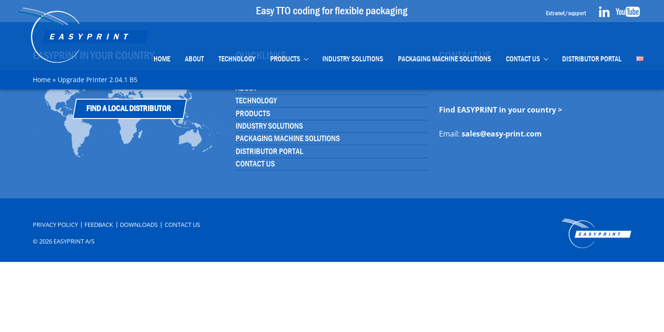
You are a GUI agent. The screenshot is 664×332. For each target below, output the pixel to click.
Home (162, 59)
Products (285, 59)
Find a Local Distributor (128, 108)
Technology (237, 59)
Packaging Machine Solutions (444, 59)
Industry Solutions (352, 59)
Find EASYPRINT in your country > (500, 110)
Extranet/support (566, 13)
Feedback (98, 225)
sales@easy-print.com (502, 134)
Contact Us (523, 59)
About (194, 59)
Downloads (139, 225)
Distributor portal (592, 59)
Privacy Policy (55, 225)
